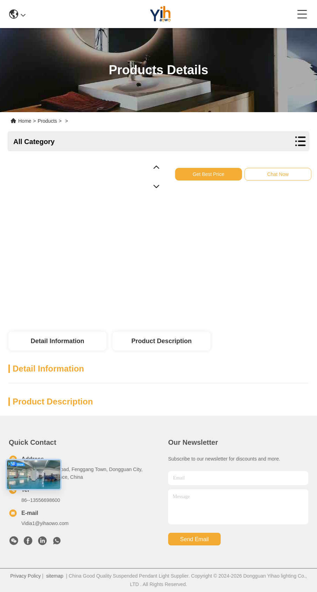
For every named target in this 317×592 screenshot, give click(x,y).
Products (47, 121)
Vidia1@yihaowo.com (45, 523)
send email (194, 539)
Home (24, 121)
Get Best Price (212, 174)
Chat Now (282, 174)
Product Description (161, 341)
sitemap (54, 576)
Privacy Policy (25, 576)
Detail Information (57, 341)
